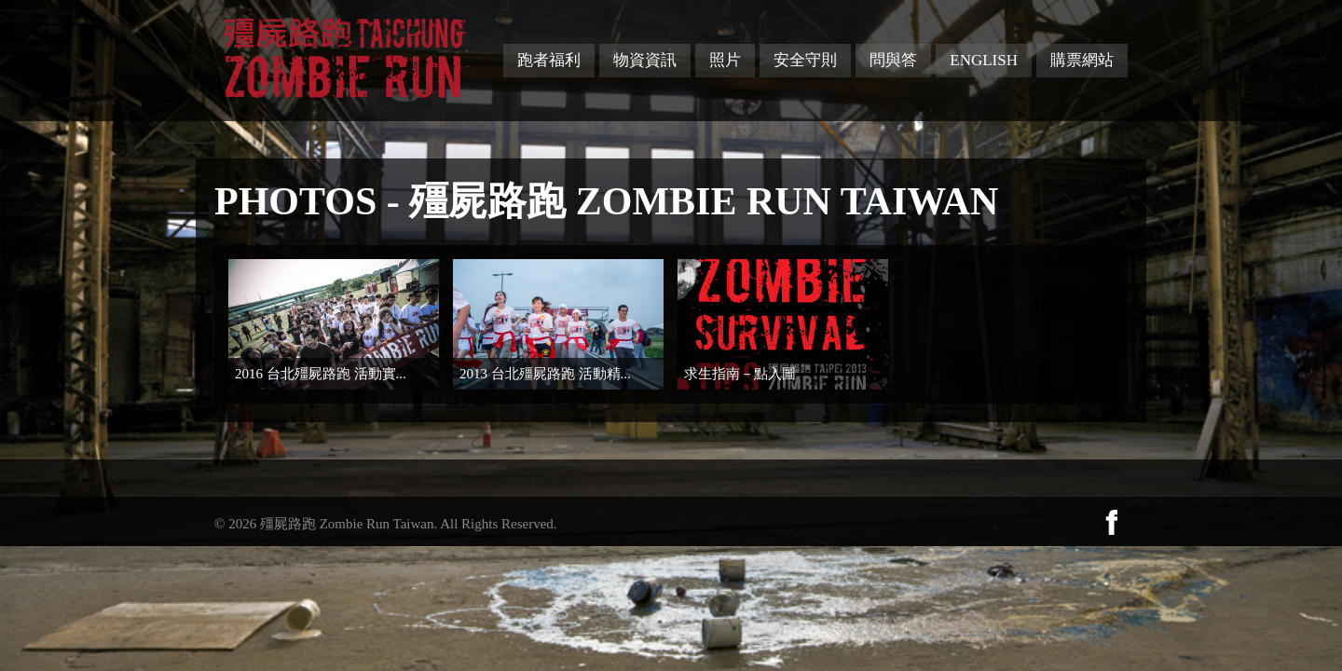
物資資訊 (645, 60)
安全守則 (805, 60)
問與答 (893, 60)
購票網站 (1082, 60)
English (984, 60)
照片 (725, 60)
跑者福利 (549, 60)
